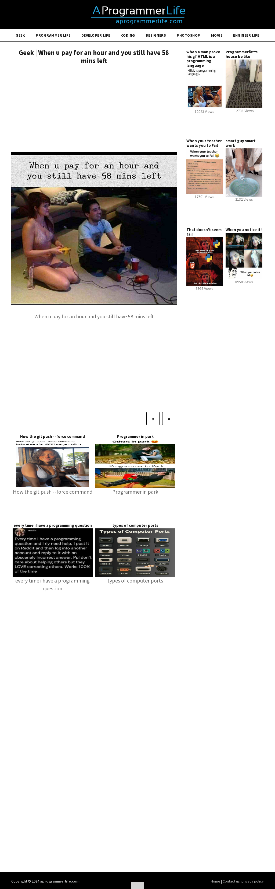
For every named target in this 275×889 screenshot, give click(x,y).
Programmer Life (53, 35)
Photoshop (188, 35)
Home (216, 881)
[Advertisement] (94, 109)
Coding (128, 35)
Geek (20, 35)
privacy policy (252, 881)
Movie (217, 35)
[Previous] (153, 418)
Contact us (231, 881)
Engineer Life (246, 35)
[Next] (168, 418)
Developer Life (95, 35)
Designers (156, 35)
